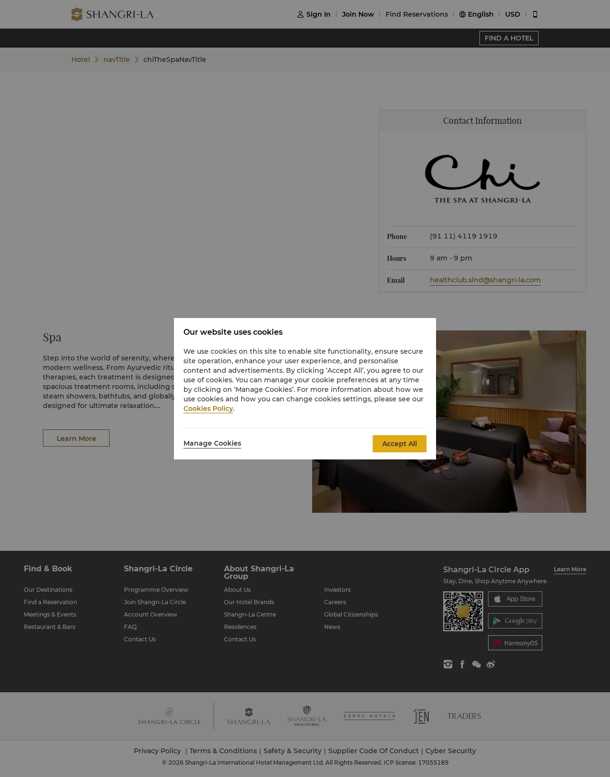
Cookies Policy (208, 408)
